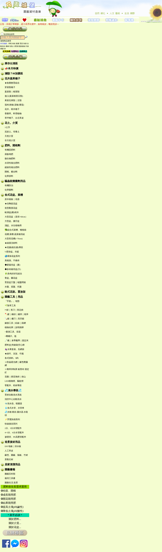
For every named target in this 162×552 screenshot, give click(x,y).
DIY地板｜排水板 (13, 446)
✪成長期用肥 (8, 494)
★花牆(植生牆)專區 (14, 247)
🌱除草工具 (10, 305)
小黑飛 (15, 46)
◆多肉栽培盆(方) (13, 269)
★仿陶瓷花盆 (11, 203)
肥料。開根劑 (12, 145)
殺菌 (17, 43)
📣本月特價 (11, 68)
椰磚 (7, 46)
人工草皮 (9, 450)
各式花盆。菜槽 (14, 194)
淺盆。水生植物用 (13, 225)
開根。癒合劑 (11, 171)
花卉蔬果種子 (12, 78)
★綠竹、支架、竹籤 (14, 353)
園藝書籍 (10, 469)
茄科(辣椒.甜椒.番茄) (14, 105)
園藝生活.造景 (11, 482)
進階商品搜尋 (6, 41)
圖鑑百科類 (10, 474)
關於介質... (15, 523)
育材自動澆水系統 (13, 395)
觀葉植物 (21, 46)
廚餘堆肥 (9, 154)
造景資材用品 (12, 442)
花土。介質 (11, 123)
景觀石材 (9, 459)
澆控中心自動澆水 (13, 399)
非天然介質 (10, 140)
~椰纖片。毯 (10, 336)
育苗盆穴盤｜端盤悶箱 (15, 282)
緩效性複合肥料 (12, 167)
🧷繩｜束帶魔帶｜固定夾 (16, 340)
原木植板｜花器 (12, 199)
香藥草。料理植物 (13, 113)
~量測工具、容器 (13, 332)
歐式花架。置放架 (15, 291)
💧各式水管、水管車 (14, 408)
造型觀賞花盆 (11, 208)
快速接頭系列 (11, 424)
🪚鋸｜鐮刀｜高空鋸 (14, 318)
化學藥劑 (9, 190)
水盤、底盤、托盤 (13, 286)
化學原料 (9, 176)
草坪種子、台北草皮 (14, 118)
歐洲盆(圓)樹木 (12, 212)
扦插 (27, 46)
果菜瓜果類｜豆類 (13, 100)
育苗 (21, 43)
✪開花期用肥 (8, 498)
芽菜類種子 (10, 87)
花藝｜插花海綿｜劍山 (15, 376)
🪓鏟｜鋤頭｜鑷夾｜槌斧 (16, 314)
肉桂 (13, 43)
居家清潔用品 (12, 464)
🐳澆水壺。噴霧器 (13, 403)
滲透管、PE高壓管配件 (15, 437)
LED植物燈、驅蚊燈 (14, 381)
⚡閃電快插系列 (12, 419)
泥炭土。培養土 (12, 131)
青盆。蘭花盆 (11, 278)
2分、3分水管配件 (13, 428)
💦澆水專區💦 (13, 390)
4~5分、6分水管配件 (14, 432)
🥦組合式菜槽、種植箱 (15, 230)
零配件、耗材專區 (13, 385)
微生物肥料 (10, 158)
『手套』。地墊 (12, 301)
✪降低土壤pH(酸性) (12, 511)
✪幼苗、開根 (8, 490)
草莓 (10, 43)
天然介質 (9, 136)
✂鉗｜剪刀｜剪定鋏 (14, 310)
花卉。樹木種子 (12, 109)
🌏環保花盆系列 (12, 256)
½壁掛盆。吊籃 (12, 251)
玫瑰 (11, 46)
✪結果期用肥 (8, 502)
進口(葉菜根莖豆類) (14, 96)
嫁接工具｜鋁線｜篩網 (15, 323)
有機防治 (9, 185)
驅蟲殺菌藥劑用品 (15, 181)
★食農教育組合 (12, 83)
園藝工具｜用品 (14, 296)
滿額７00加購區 (14, 73)
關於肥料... (15, 519)
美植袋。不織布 (12, 260)
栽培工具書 (10, 478)
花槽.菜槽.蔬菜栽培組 (15, 234)
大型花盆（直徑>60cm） (16, 216)
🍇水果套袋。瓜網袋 (14, 349)
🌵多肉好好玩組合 (13, 273)
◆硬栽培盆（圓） (13, 265)
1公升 (7, 127)
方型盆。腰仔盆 (12, 221)
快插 (25, 43)
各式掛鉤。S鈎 (11, 358)
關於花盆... (15, 527)
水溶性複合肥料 (12, 163)
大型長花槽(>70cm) (14, 238)
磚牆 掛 (3, 49)
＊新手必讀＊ (15, 515)
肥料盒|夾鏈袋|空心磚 (14, 345)
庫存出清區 (11, 63)
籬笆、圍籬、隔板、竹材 (16, 455)
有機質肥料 (10, 150)
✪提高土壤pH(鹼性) (12, 507)
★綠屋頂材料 (11, 243)
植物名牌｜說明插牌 (14, 327)
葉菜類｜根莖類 (12, 91)
